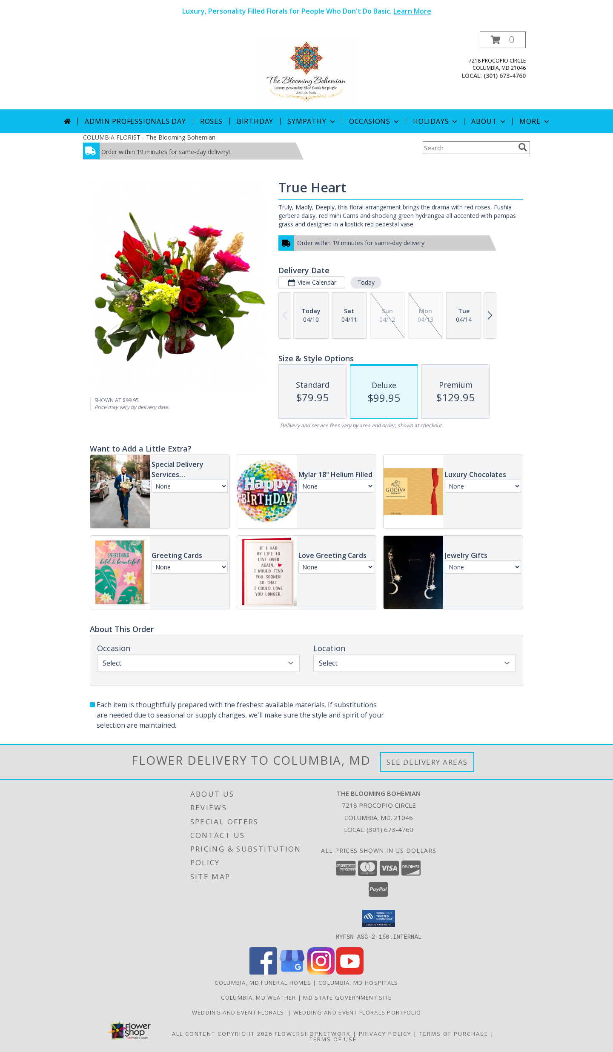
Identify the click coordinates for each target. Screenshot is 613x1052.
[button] (503, 39)
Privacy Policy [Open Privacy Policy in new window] (385, 1033)
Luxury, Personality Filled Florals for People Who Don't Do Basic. (306, 11)
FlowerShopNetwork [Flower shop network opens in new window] (313, 1033)
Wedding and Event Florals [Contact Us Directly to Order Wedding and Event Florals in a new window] (240, 1012)
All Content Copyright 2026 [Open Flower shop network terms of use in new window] (222, 1033)
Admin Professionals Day (135, 121)
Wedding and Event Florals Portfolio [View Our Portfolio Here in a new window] (357, 1012)
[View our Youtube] (350, 972)
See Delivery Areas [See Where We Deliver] (427, 762)
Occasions (375, 121)
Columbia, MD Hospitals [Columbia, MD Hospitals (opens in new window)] (358, 982)
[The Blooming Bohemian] (306, 70)
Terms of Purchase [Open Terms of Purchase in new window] (453, 1033)
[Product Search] (468, 148)
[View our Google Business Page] (292, 972)
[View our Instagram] (321, 972)
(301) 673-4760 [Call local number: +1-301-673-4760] (505, 75)
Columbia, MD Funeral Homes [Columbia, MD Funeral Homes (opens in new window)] (263, 982)
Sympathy (311, 121)
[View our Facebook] (263, 972)
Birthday (255, 121)
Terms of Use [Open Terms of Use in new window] (333, 1039)
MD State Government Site (347, 997)
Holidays (436, 121)
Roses (211, 121)
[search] (523, 147)
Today (366, 282)
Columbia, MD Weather (258, 997)
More (534, 121)
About (489, 121)
